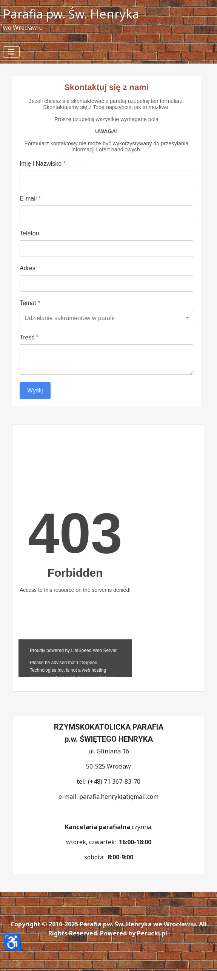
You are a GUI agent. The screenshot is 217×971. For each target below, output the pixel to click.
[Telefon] (106, 248)
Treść (29, 337)
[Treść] (106, 359)
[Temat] (106, 318)
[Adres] (106, 283)
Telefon (29, 233)
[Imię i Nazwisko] (106, 179)
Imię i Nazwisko (43, 163)
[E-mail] (106, 213)
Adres (27, 268)
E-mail (30, 198)
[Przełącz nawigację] (11, 52)
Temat (30, 303)
